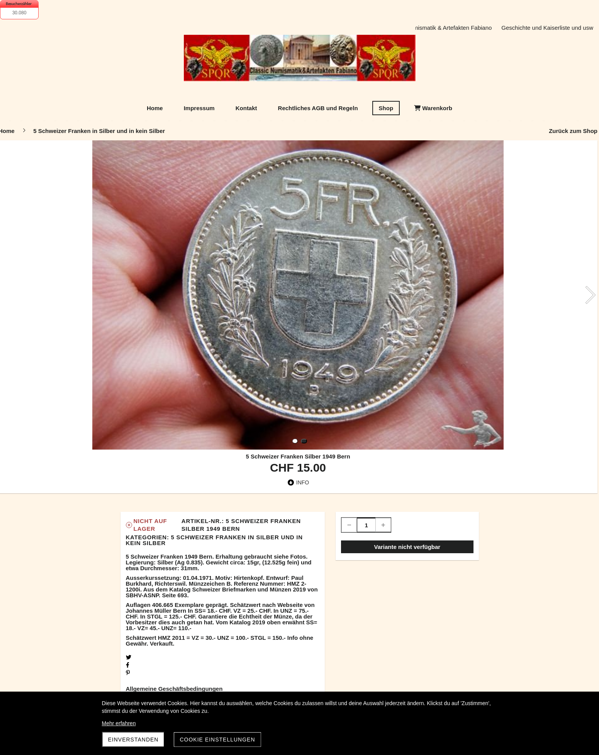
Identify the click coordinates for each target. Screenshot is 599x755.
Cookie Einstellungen (217, 739)
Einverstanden (133, 739)
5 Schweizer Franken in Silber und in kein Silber (214, 540)
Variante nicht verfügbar (407, 547)
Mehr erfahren (119, 723)
